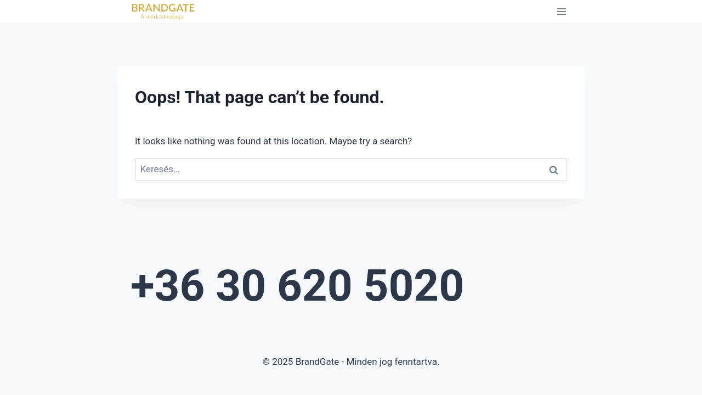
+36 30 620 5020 (297, 286)
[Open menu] (561, 11)
